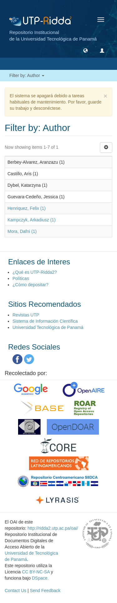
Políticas (20, 278)
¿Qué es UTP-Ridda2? (34, 272)
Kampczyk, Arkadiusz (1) (31, 219)
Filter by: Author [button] (26, 75)
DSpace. (40, 578)
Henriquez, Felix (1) (26, 208)
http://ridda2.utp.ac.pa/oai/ (52, 528)
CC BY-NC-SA (36, 571)
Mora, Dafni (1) (22, 231)
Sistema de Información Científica (45, 321)
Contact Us (15, 590)
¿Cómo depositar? (30, 284)
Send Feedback (45, 590)
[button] (85, 50)
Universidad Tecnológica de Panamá (47, 327)
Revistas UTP (25, 314)
